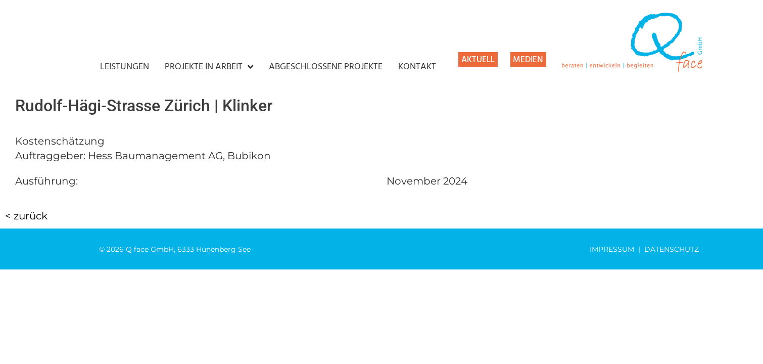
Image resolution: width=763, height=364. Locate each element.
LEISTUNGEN (124, 67)
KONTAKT (417, 67)
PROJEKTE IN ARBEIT (209, 67)
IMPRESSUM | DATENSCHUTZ (644, 249)
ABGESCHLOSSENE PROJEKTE (326, 67)
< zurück (26, 216)
